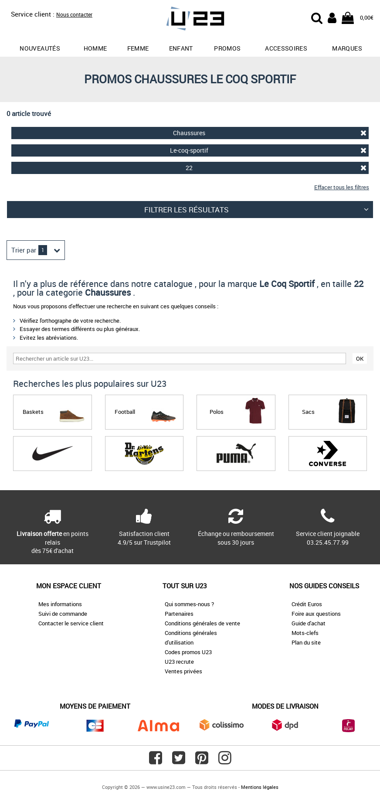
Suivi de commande (62, 614)
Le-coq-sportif (268, 150)
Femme (138, 48)
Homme (95, 48)
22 (276, 168)
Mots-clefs (305, 633)
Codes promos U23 (188, 652)
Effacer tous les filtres (341, 187)
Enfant (181, 48)
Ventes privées (183, 671)
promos (227, 48)
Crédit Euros (307, 604)
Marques (347, 48)
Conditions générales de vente (202, 623)
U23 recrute (179, 661)
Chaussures (269, 133)
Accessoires (286, 48)
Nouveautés (40, 48)
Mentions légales (259, 787)
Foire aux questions (316, 614)
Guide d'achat (309, 623)
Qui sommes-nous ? (189, 604)
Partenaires (179, 614)
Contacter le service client (71, 623)
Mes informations (60, 604)
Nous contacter (74, 14)
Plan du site (306, 642)
